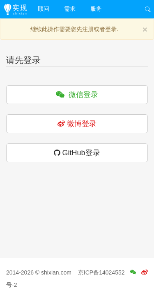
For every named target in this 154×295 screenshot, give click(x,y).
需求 (70, 8)
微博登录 (77, 124)
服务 (96, 8)
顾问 (43, 8)
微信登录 (77, 95)
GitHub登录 (77, 153)
